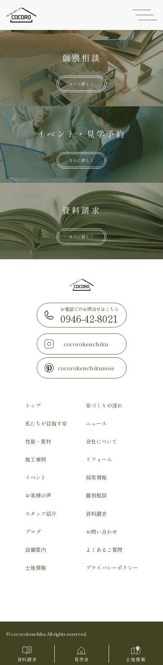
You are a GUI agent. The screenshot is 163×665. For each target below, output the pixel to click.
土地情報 (35, 567)
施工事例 (35, 459)
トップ (33, 405)
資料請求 (96, 513)
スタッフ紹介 (41, 513)
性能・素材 (38, 441)
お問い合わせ (101, 531)
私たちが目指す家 (46, 423)
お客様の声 (38, 495)
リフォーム (99, 459)
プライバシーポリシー (112, 567)
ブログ (33, 531)
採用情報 (96, 477)
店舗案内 (35, 549)
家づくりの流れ (104, 405)
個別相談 (96, 495)
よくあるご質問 (104, 549)
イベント (35, 477)
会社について (101, 441)
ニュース (96, 423)
